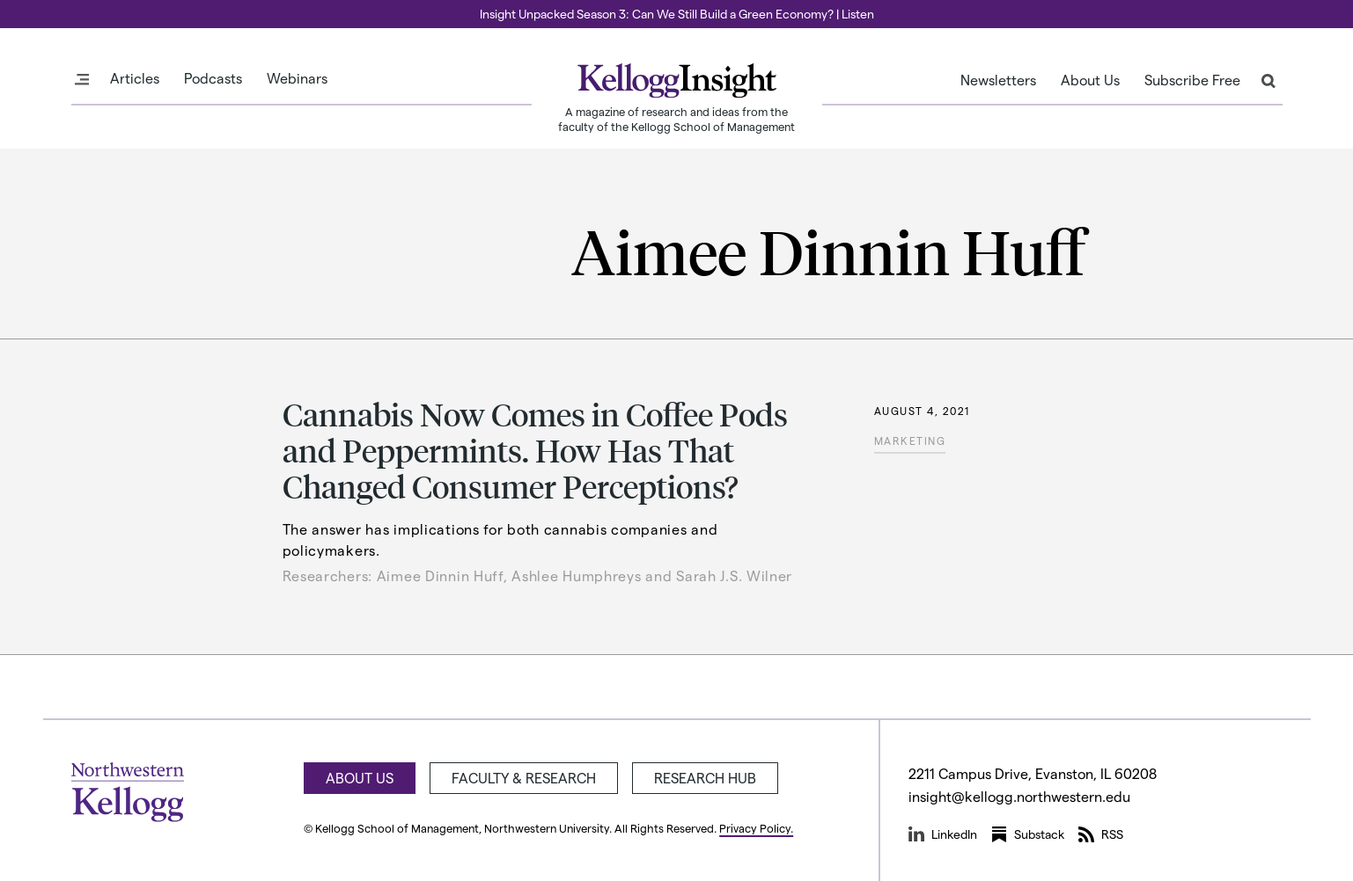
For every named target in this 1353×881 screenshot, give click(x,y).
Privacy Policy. (756, 827)
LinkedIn (942, 834)
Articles (134, 78)
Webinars (297, 78)
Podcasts (213, 78)
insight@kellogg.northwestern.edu (1019, 796)
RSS (1100, 834)
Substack (1027, 834)
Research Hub (705, 777)
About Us (1090, 80)
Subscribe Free (1192, 80)
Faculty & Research (524, 777)
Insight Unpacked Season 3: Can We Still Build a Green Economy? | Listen (677, 13)
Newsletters (998, 80)
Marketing (910, 440)
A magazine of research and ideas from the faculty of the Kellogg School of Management (676, 119)
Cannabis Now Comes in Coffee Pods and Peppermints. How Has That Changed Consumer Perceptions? (535, 450)
